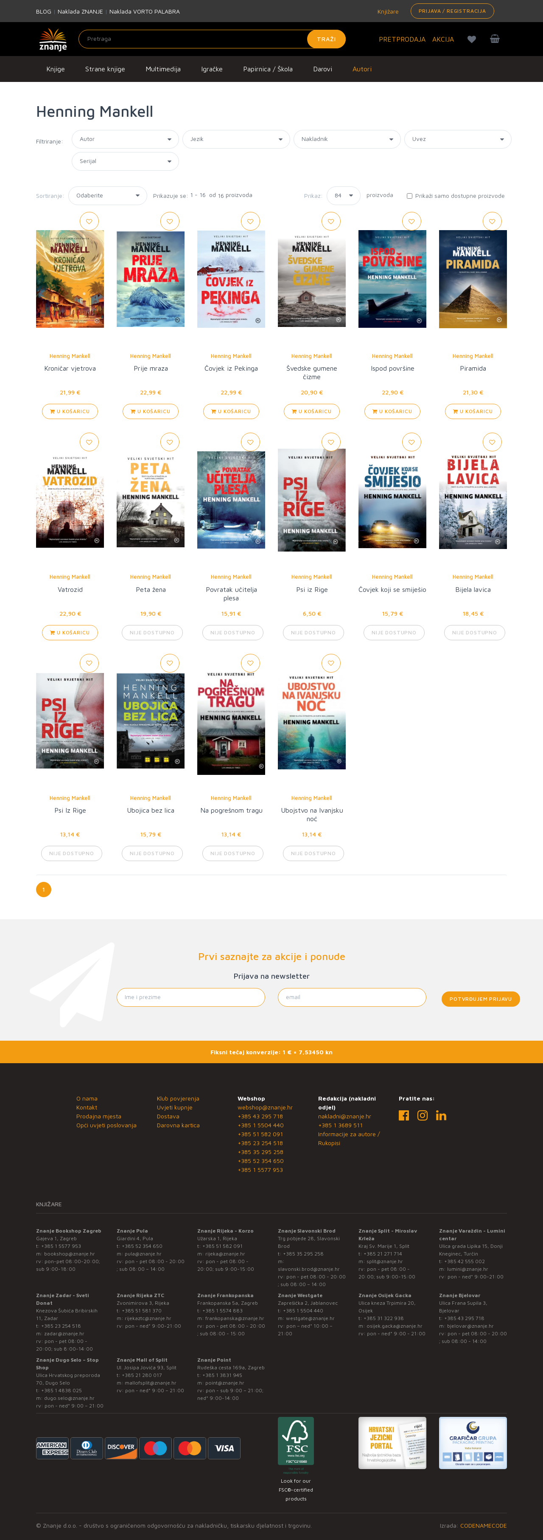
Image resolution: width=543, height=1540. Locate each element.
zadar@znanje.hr (64, 1333)
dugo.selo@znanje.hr (69, 1398)
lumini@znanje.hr (467, 1269)
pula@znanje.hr (143, 1253)
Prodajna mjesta (98, 1116)
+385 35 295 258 (260, 1151)
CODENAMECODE (483, 1525)
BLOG (43, 11)
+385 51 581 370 (142, 1310)
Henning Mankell (70, 355)
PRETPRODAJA (402, 39)
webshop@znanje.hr (265, 1107)
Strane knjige (105, 69)
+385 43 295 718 (260, 1116)
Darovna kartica (178, 1125)
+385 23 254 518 (260, 1142)
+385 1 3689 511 (340, 1125)
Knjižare (387, 11)
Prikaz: (313, 195)
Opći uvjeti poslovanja (106, 1125)
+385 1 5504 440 (261, 1125)
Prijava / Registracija (452, 11)
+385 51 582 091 (260, 1133)
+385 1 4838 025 (61, 1390)
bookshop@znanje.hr (69, 1253)
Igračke (212, 69)
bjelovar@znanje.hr (470, 1326)
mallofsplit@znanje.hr (150, 1383)
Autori (362, 69)
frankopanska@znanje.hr (234, 1318)
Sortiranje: (50, 195)
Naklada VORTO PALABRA (144, 11)
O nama (87, 1098)
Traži (326, 38)
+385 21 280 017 (142, 1375)
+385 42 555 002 (464, 1261)
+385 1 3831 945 (222, 1375)
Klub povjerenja (178, 1098)
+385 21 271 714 (383, 1253)
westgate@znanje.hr (310, 1318)
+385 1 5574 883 (222, 1310)
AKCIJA (443, 39)
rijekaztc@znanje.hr (148, 1318)
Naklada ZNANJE (80, 11)
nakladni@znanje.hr (344, 1116)
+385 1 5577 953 (260, 1169)
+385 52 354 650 (261, 1160)
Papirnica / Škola (268, 69)
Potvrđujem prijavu (481, 999)
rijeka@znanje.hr (225, 1253)
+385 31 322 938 (384, 1318)
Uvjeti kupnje (175, 1107)
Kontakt (86, 1107)
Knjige (55, 69)
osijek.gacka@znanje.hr (395, 1326)
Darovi (322, 69)
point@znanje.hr (224, 1383)
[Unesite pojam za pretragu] (212, 39)
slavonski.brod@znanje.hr (309, 1269)
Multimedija (163, 69)
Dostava (168, 1116)
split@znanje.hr (385, 1261)
